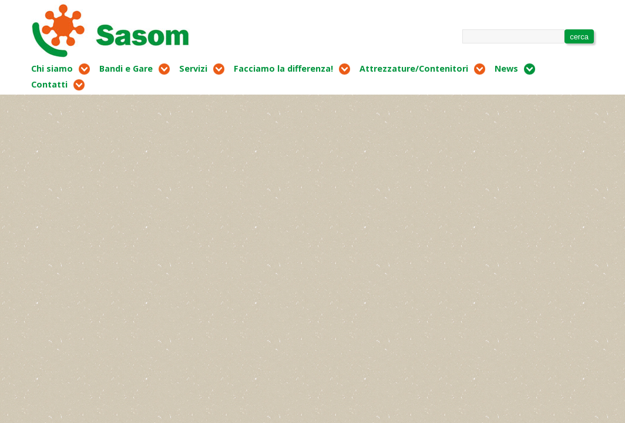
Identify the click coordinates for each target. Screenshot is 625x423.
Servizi (193, 68)
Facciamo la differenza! (283, 68)
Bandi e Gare (126, 68)
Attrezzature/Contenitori (413, 68)
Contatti (49, 84)
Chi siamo (52, 68)
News (506, 68)
